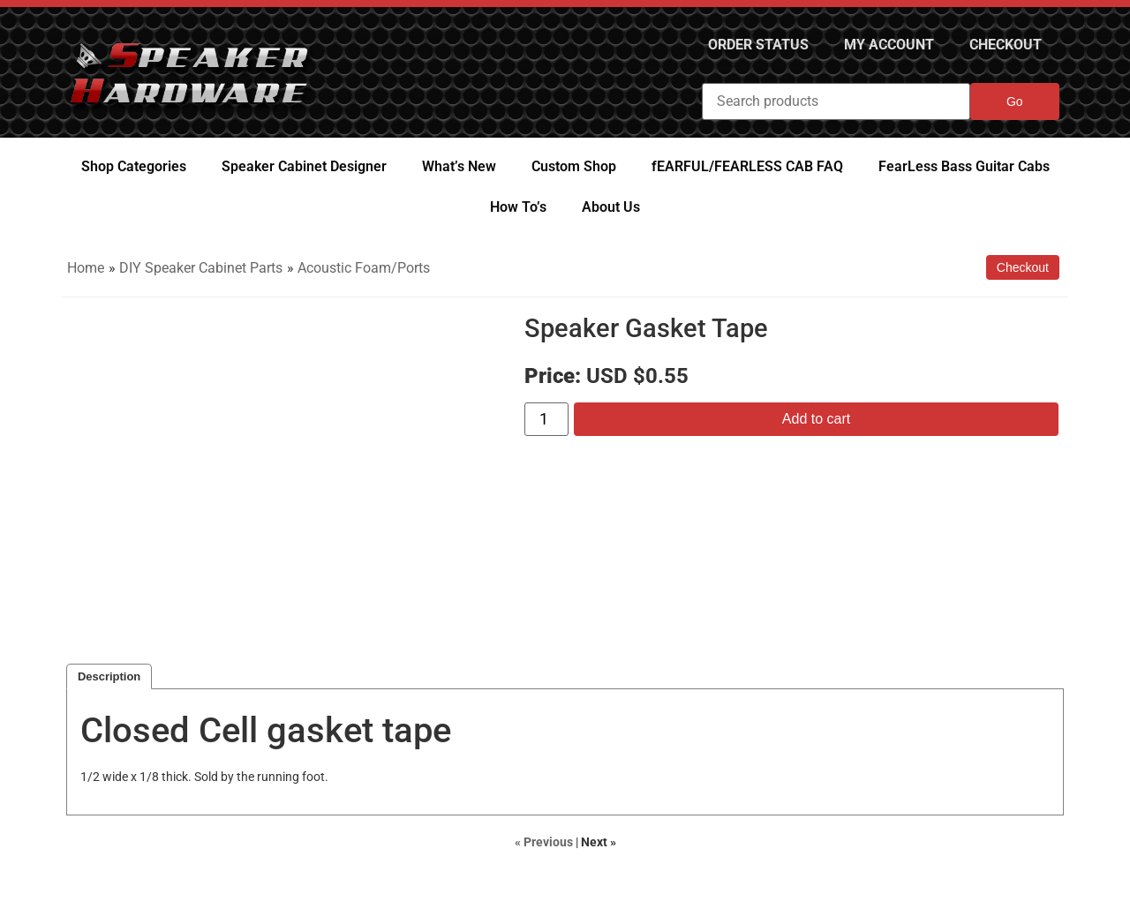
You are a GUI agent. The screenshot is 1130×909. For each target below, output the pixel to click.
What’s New (459, 166)
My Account (889, 44)
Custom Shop (573, 166)
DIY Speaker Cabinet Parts (200, 267)
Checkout (1005, 44)
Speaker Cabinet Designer (304, 166)
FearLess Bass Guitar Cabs (964, 166)
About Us (611, 207)
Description (109, 676)
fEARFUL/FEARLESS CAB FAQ (747, 166)
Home (85, 267)
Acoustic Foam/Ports (364, 267)
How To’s (518, 207)
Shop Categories (133, 166)
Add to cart (816, 418)
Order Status (758, 44)
